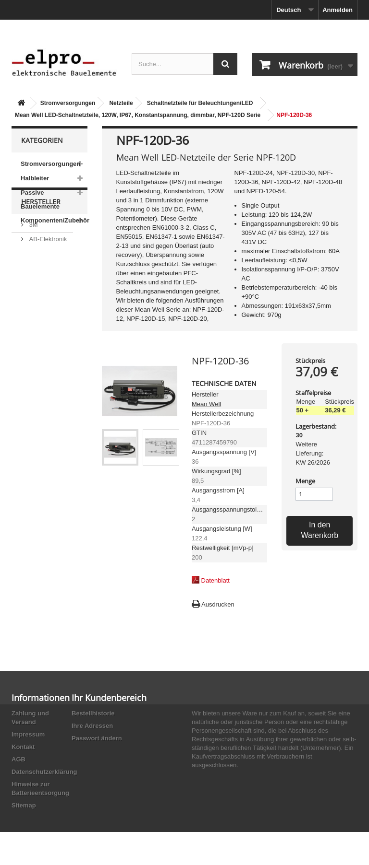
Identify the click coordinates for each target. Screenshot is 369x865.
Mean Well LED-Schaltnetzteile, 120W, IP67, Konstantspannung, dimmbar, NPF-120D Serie (137, 115)
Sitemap (24, 805)
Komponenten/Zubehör (54, 220)
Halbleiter (35, 178)
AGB (18, 759)
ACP (34, 341)
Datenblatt (215, 580)
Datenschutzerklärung (44, 771)
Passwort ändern (97, 738)
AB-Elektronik (47, 289)
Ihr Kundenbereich (109, 697)
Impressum (28, 734)
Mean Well (206, 404)
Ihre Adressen (92, 725)
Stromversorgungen (68, 103)
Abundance (44, 303)
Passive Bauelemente (40, 199)
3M (32, 275)
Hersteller (41, 255)
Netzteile (121, 103)
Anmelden (337, 9)
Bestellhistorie (93, 713)
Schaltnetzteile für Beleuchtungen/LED (200, 103)
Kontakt (23, 746)
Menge (305, 481)
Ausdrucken (217, 604)
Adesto (38, 355)
